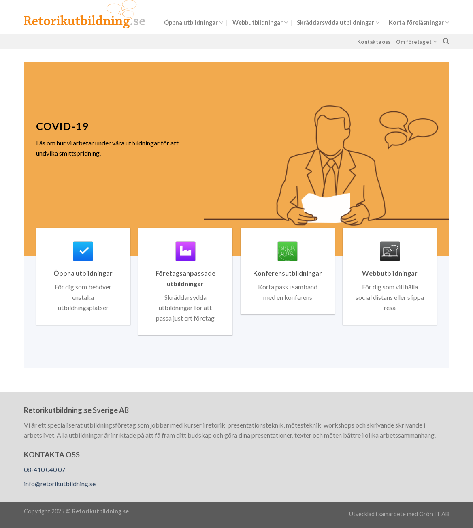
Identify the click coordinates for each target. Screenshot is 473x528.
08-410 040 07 (44, 469)
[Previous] (16, 158)
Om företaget (416, 41)
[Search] (446, 41)
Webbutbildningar (260, 22)
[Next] (456, 158)
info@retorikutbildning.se (60, 483)
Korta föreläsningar (419, 22)
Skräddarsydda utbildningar (338, 22)
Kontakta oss (373, 41)
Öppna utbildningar (193, 22)
